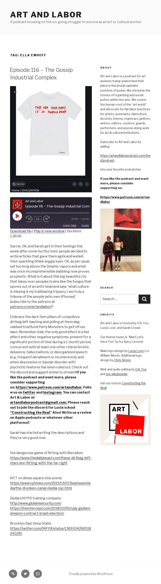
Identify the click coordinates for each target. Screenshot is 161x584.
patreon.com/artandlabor (30, 307)
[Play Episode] (17, 215)
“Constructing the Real (30, 413)
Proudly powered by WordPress (91, 574)
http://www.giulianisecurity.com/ (35, 503)
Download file (21, 231)
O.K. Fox (141, 369)
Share (85, 226)
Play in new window (49, 231)
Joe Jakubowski (116, 374)
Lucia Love (136, 351)
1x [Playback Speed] (37, 218)
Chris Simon (122, 360)
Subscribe (69, 226)
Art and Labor (46, 14)
